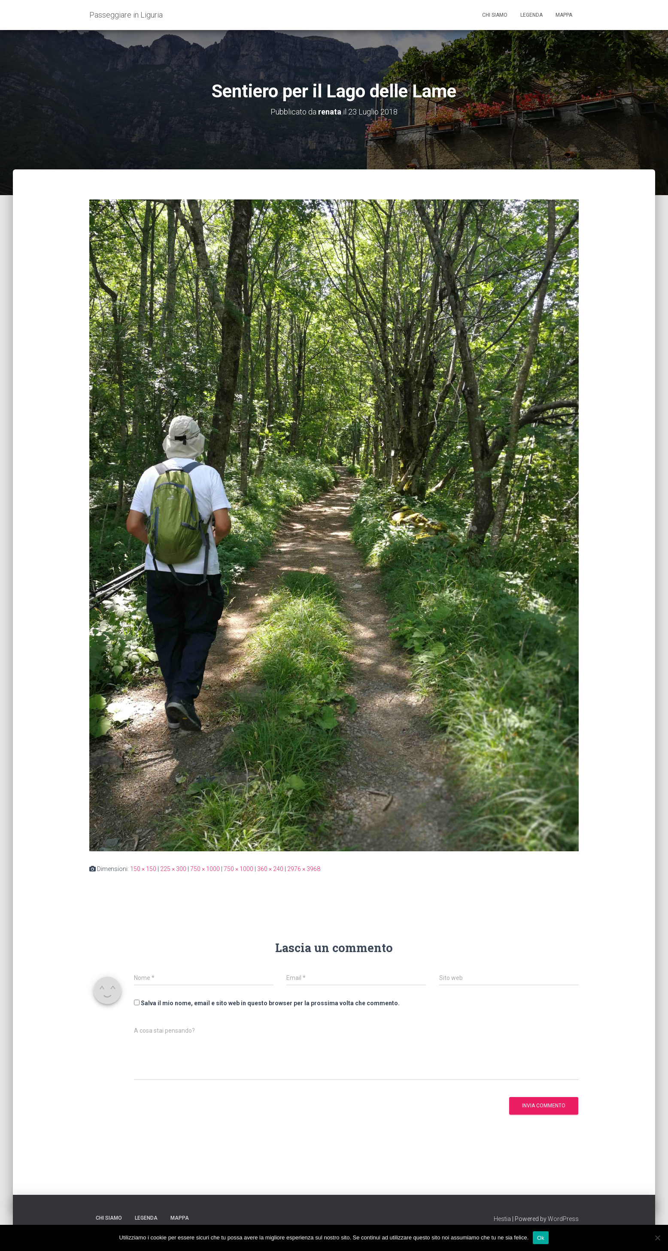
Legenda (531, 15)
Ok (540, 1237)
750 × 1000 (205, 868)
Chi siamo (494, 15)
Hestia (502, 1218)
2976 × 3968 (303, 868)
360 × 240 (270, 868)
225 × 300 (173, 868)
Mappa (564, 15)
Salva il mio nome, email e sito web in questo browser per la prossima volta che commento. (270, 1003)
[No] (657, 1237)
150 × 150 (143, 868)
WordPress (563, 1218)
